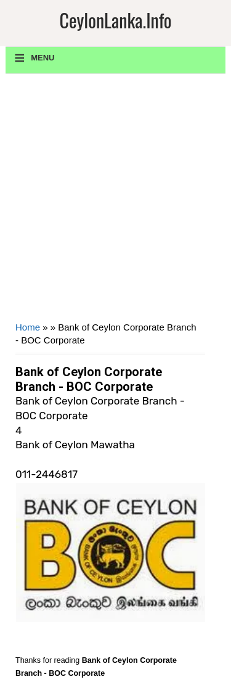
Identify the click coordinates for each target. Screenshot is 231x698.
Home (27, 327)
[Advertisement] (115, 202)
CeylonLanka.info (115, 20)
